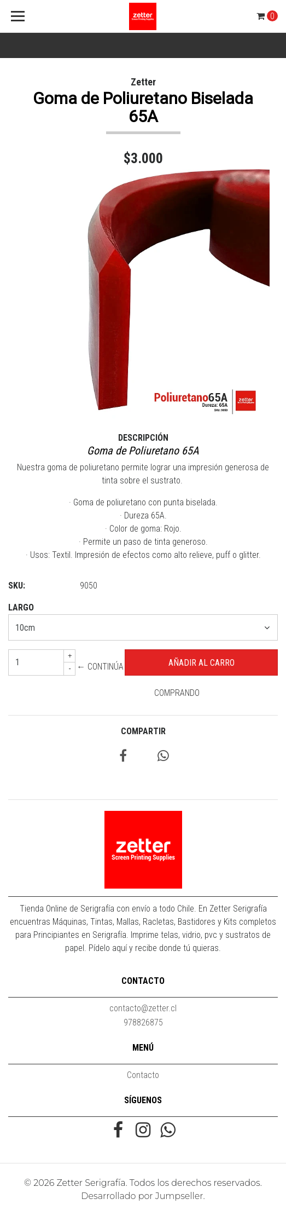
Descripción (143, 438)
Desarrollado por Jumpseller (142, 1196)
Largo (21, 607)
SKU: (16, 585)
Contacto (143, 1075)
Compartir (143, 731)
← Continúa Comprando (138, 679)
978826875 (143, 1022)
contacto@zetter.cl (143, 1008)
